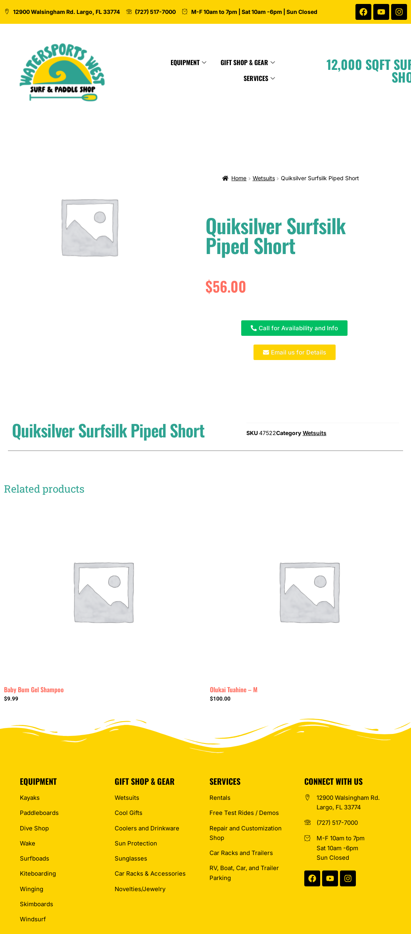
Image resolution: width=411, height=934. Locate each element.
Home (238, 178)
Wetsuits (264, 178)
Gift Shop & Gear (262, 62)
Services (274, 78)
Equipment (203, 62)
